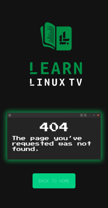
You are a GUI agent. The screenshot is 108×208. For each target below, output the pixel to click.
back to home (53, 181)
